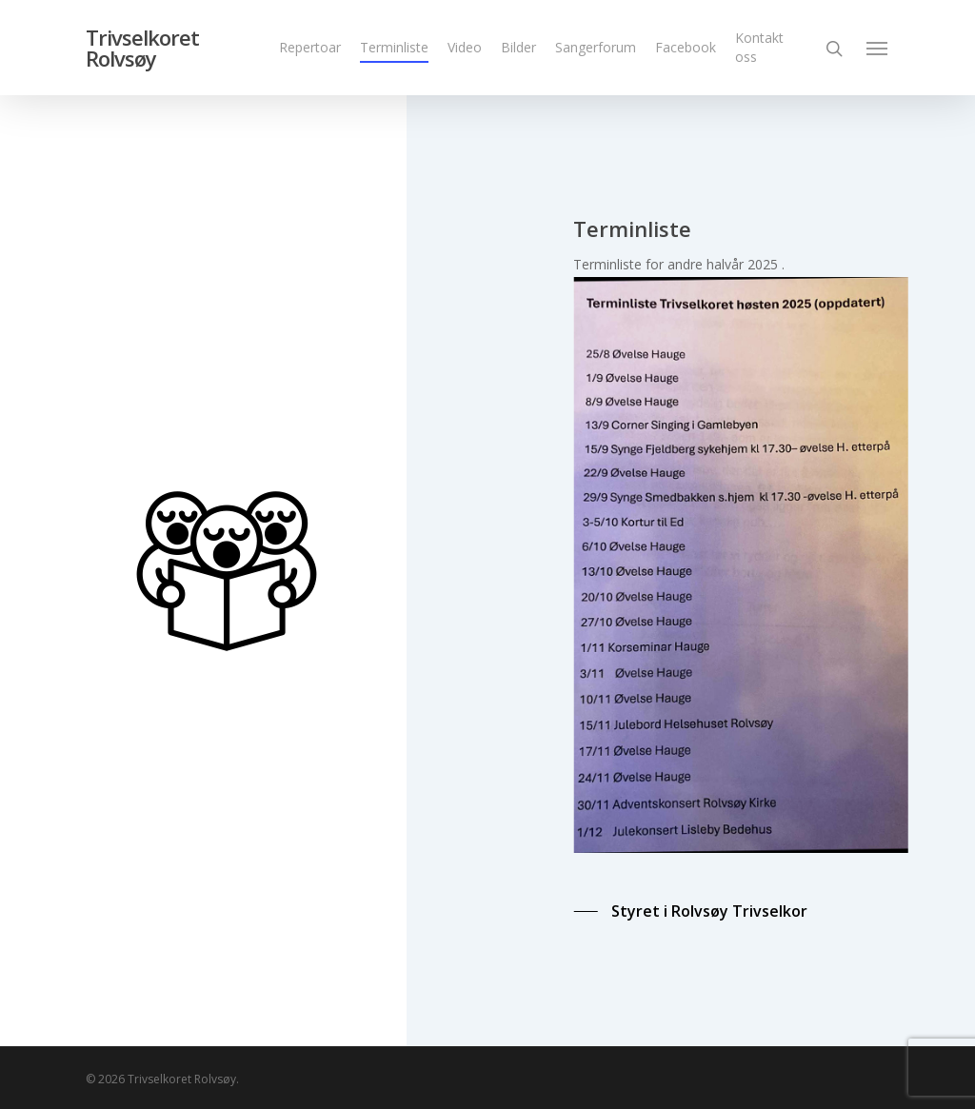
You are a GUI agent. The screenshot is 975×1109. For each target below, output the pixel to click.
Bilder (518, 47)
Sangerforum (595, 47)
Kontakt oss (759, 47)
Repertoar (310, 47)
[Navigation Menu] (877, 47)
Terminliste (394, 47)
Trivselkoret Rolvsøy (142, 48)
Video (465, 47)
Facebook (685, 47)
